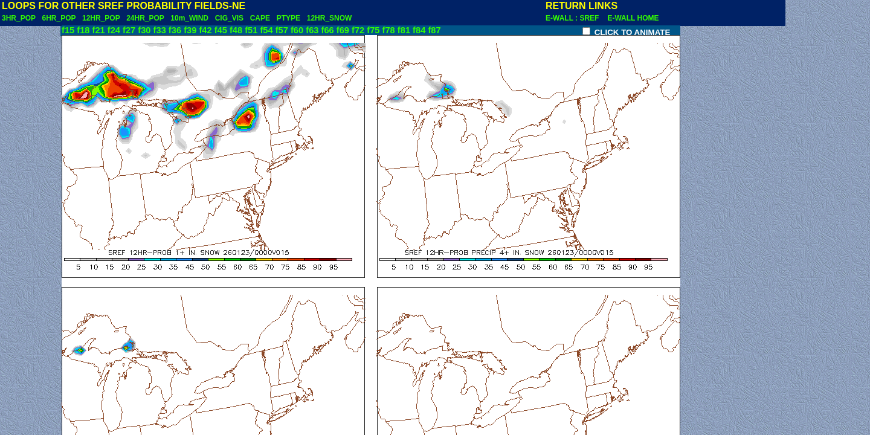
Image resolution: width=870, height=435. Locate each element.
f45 (220, 30)
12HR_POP (101, 18)
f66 (327, 30)
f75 (373, 30)
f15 (68, 30)
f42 (205, 30)
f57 (282, 30)
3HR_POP (19, 18)
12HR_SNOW (329, 18)
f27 (129, 30)
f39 (190, 30)
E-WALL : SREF (575, 18)
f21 (98, 30)
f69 (343, 30)
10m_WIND (189, 18)
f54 (266, 30)
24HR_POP (145, 18)
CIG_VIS (229, 18)
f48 (236, 30)
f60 (297, 30)
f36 (175, 30)
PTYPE (288, 18)
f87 (434, 30)
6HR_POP (59, 18)
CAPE (260, 18)
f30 (144, 30)
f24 (114, 30)
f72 (358, 30)
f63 (312, 30)
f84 (419, 30)
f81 (404, 30)
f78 (388, 30)
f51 (251, 30)
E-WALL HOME (633, 18)
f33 (159, 30)
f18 (83, 30)
